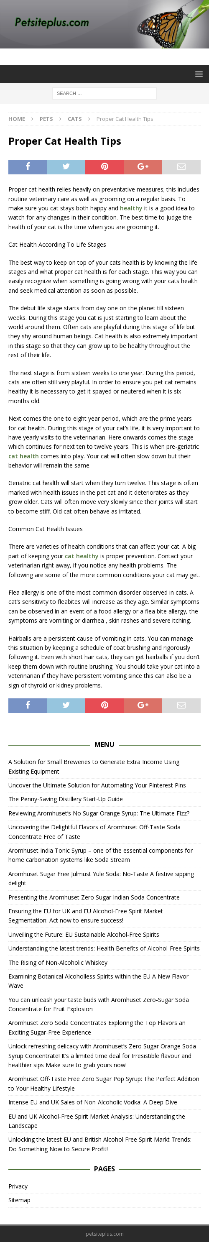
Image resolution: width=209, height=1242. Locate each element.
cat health (23, 456)
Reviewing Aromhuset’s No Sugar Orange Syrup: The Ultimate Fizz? (98, 813)
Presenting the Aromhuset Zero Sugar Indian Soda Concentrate (94, 897)
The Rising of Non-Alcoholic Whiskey (57, 962)
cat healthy (82, 556)
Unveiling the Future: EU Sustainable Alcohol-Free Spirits (83, 934)
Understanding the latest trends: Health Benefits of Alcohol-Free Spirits (104, 948)
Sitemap (19, 1200)
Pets (46, 119)
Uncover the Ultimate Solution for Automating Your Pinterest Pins (97, 785)
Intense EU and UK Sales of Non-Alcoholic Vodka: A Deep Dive (92, 1102)
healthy (131, 208)
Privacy (18, 1186)
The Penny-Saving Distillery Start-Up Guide (65, 799)
